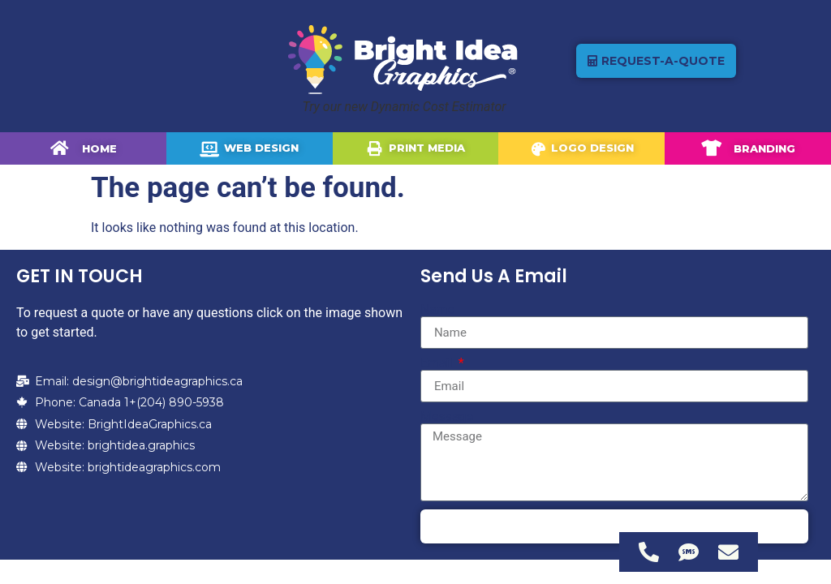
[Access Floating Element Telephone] (649, 552)
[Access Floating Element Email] (728, 552)
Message (446, 416)
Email (438, 363)
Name (437, 309)
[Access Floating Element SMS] (688, 552)
